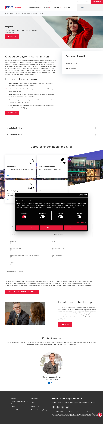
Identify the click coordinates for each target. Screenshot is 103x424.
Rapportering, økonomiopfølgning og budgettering (24, 256)
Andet (12, 263)
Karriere (72, 2)
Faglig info (67, 7)
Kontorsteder (38, 2)
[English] (89, 1)
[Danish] (87, 1)
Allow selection (51, 227)
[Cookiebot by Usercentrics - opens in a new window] (80, 195)
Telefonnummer (58, 235)
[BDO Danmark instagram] (63, 407)
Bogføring (13, 242)
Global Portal (80, 2)
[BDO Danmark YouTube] (67, 407)
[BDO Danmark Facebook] (53, 407)
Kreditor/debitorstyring (58, 249)
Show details (80, 222)
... (74, 8)
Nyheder (64, 2)
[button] (97, 2)
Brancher (56, 7)
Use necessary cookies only (28, 227)
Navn (13, 227)
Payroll (53, 242)
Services (46, 7)
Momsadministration (16, 249)
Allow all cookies (75, 227)
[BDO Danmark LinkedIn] (58, 407)
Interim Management (57, 256)
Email (13, 235)
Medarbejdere (48, 2)
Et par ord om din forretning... (14, 271)
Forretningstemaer (34, 7)
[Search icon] (80, 7)
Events (57, 2)
